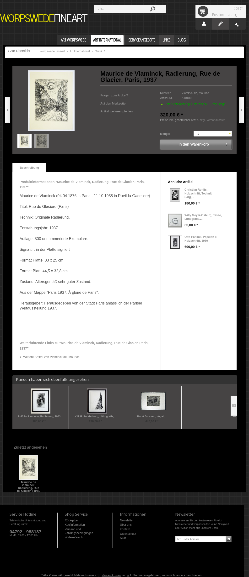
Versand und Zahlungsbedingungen (79, 531)
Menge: (165, 134)
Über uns (126, 524)
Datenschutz (128, 533)
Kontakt (125, 529)
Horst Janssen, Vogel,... (152, 416)
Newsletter (127, 520)
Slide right (234, 406)
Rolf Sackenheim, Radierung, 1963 (39, 416)
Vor (241, 110)
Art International (80, 51)
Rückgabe (71, 520)
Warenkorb (203, 11)
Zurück (7, 110)
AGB (123, 538)
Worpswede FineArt (44, 18)
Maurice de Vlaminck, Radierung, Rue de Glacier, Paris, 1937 (28, 484)
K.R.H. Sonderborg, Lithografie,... (95, 416)
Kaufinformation (75, 524)
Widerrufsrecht (74, 537)
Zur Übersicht (20, 51)
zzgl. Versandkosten (212, 120)
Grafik (99, 51)
